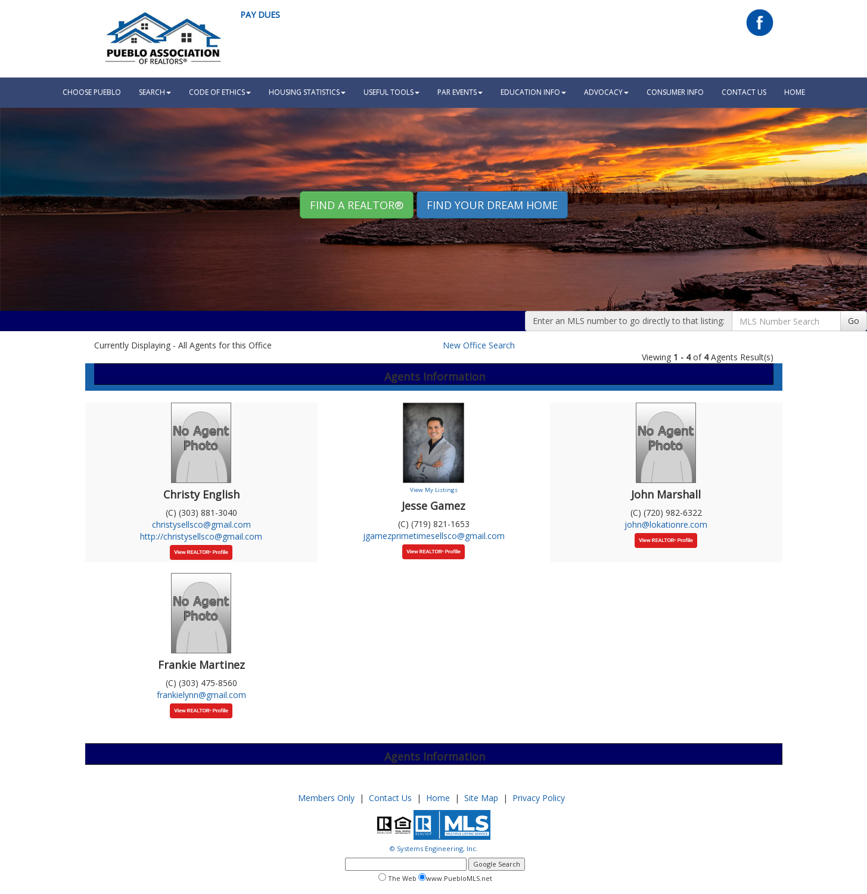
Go (853, 320)
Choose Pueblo (92, 92)
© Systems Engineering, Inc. (434, 848)
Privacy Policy (538, 797)
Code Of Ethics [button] (220, 92)
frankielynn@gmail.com (201, 694)
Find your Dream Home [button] (492, 205)
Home (438, 797)
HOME (794, 92)
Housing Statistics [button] (307, 92)
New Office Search (479, 345)
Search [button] (155, 92)
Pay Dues (260, 14)
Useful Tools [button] (391, 92)
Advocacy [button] (606, 92)
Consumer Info (675, 92)
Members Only (326, 797)
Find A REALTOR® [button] (356, 205)
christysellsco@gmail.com (201, 524)
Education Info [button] (533, 92)
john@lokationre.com (665, 524)
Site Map (481, 797)
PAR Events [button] (460, 92)
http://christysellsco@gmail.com (201, 536)
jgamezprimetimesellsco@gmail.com (434, 535)
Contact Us (744, 92)
